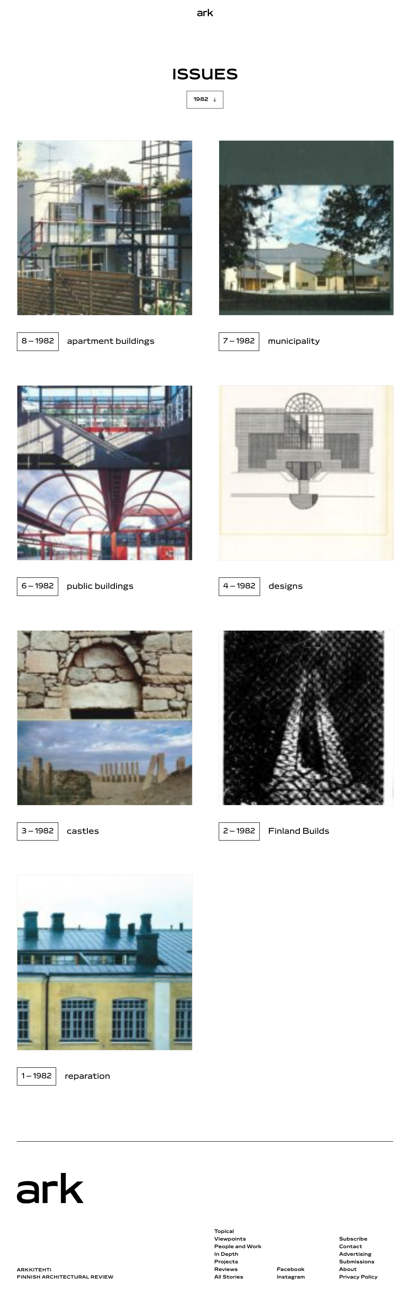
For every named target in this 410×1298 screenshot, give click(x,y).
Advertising (355, 1254)
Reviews (226, 1269)
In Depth (227, 1254)
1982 (200, 99)
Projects (227, 1262)
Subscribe (353, 1239)
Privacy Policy (358, 1277)
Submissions (357, 1262)
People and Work (238, 1246)
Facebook (290, 1269)
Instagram (291, 1277)
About (348, 1269)
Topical (224, 1231)
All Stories (229, 1277)
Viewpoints (230, 1239)
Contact (350, 1246)
